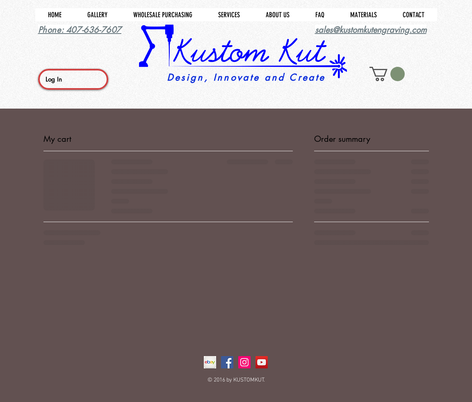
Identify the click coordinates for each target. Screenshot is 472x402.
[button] (387, 74)
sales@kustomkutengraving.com (370, 30)
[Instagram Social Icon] (244, 362)
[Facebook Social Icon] (227, 362)
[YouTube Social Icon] (261, 362)
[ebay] (210, 362)
